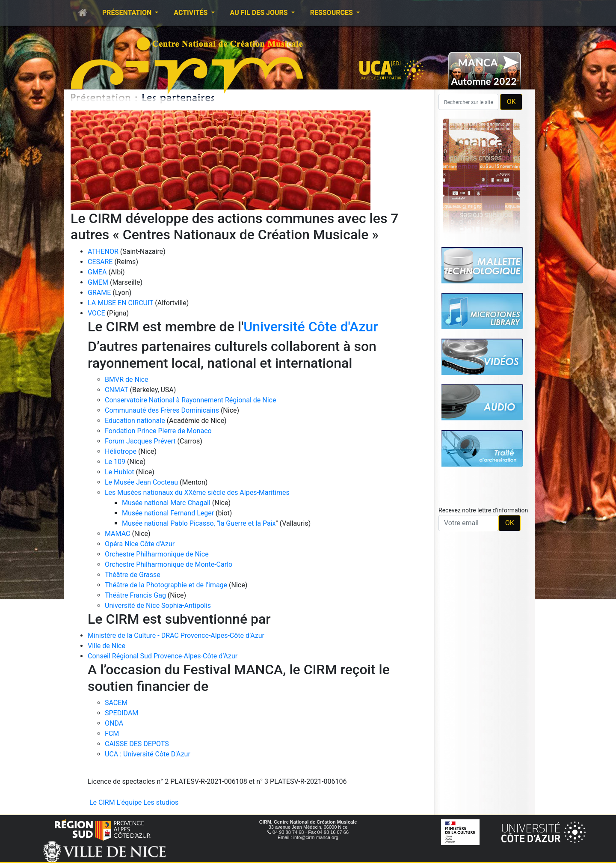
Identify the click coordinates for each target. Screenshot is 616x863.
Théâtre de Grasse (132, 575)
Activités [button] (191, 13)
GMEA (97, 272)
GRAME (99, 293)
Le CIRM (102, 802)
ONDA (114, 723)
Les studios (160, 802)
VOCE (96, 313)
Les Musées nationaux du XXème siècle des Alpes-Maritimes (197, 492)
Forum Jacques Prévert (140, 441)
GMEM (98, 282)
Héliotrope (120, 451)
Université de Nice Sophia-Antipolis (158, 605)
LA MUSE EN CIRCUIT (120, 303)
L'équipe (129, 802)
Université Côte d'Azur (310, 326)
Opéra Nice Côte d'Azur (140, 544)
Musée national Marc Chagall (166, 503)
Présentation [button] (127, 13)
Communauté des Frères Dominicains (163, 410)
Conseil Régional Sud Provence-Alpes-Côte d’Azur (162, 656)
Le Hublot (119, 472)
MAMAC (117, 534)
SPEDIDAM (121, 713)
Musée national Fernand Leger (168, 513)
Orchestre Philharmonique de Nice (157, 554)
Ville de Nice (106, 646)
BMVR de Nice (126, 379)
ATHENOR (103, 251)
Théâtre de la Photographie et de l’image (166, 585)
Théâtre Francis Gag (135, 595)
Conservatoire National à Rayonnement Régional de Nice (190, 400)
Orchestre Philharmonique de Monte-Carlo (168, 564)
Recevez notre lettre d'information (483, 510)
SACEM (116, 703)
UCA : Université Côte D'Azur (147, 754)
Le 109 (115, 462)
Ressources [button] (332, 13)
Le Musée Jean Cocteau (141, 482)
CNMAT (116, 390)
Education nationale (135, 421)
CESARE (100, 262)
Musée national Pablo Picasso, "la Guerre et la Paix (199, 523)
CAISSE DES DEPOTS (137, 744)
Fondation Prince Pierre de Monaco (158, 431)
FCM (112, 733)
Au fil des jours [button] (260, 13)
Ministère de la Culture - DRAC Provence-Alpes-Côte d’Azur (176, 635)
